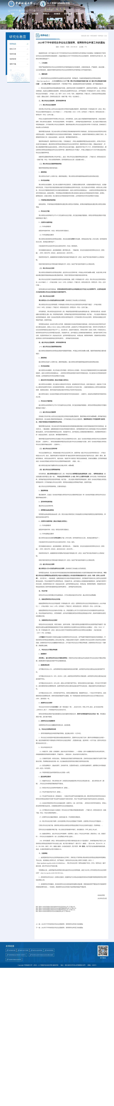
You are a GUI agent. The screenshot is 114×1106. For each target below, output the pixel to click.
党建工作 (90, 14)
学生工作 (101, 14)
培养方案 (19, 77)
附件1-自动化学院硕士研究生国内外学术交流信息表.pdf (53, 930)
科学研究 (79, 14)
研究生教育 (68, 14)
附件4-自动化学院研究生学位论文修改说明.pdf (51, 935)
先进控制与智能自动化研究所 (14, 959)
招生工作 (19, 72)
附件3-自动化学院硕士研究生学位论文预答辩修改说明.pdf (54, 932)
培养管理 (19, 83)
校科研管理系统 (49, 950)
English (36, 11)
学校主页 (29, 11)
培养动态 (19, 67)
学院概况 (24, 14)
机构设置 (35, 14)
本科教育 (57, 14)
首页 (12, 14)
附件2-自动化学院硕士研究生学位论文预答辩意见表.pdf (53, 933)
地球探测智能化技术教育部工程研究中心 (17, 954)
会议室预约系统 (13, 11)
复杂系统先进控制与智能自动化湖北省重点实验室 (42, 954)
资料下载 (19, 88)
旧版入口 (22, 11)
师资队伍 (46, 14)
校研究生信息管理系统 (37, 950)
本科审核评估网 (11, 950)
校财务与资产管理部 (24, 950)
